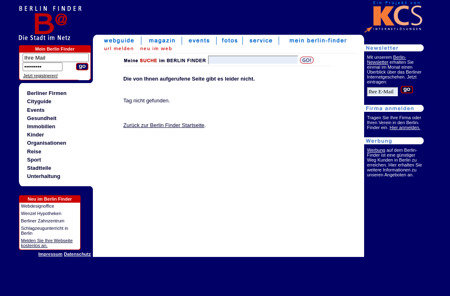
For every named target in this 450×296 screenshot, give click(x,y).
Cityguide (39, 101)
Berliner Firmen (47, 93)
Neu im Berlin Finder (50, 199)
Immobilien (41, 126)
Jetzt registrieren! (40, 75)
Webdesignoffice (37, 206)
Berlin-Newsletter (386, 60)
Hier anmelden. (405, 127)
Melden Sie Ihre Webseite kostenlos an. (47, 243)
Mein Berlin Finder (55, 48)
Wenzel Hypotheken (41, 213)
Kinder (35, 135)
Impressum (50, 254)
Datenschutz (77, 254)
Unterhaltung (43, 176)
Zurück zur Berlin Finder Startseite (163, 125)
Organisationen (46, 143)
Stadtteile (39, 168)
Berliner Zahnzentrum (43, 220)
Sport (34, 160)
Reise (34, 151)
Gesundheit (42, 118)
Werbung (376, 150)
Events (36, 110)
